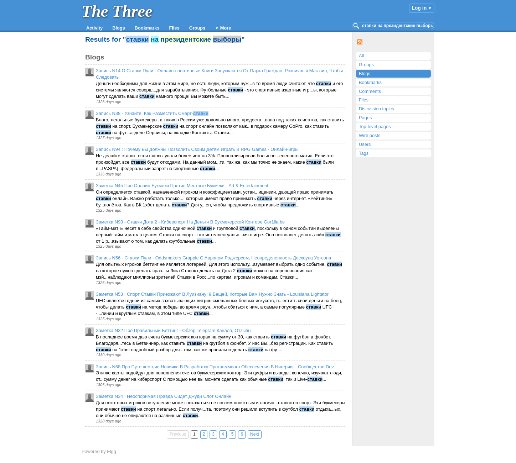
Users (365, 144)
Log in (419, 8)
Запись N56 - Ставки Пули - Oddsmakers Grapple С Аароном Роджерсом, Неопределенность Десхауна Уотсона (213, 258)
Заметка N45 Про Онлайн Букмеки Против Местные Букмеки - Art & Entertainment (182, 185)
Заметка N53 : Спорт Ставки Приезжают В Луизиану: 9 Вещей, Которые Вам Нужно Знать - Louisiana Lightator (212, 294)
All (361, 55)
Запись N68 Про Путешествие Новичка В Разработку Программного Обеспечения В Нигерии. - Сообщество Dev (215, 366)
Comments (370, 91)
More (225, 28)
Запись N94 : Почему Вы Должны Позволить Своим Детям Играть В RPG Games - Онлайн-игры (197, 149)
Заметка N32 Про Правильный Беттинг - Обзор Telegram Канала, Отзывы (173, 330)
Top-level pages (375, 126)
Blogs (118, 28)
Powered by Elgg (99, 451)
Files (174, 28)
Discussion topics (376, 108)
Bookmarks (147, 28)
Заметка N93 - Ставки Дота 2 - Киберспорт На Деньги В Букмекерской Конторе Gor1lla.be (190, 222)
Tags (363, 153)
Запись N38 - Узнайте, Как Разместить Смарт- (152, 113)
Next (254, 434)
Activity (94, 28)
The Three (117, 11)
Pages (365, 117)
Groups (197, 28)
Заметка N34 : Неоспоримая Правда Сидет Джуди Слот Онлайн (163, 396)
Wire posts (369, 135)
